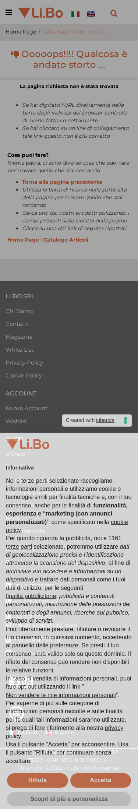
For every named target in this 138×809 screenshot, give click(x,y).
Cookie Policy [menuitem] (24, 375)
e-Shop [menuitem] (15, 453)
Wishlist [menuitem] (16, 421)
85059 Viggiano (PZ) (37, 570)
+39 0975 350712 (33, 586)
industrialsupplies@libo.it (45, 625)
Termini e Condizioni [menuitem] (34, 492)
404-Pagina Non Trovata (76, 31)
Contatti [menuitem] (17, 323)
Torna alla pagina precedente (62, 182)
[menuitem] (77, 10)
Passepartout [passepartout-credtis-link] (85, 805)
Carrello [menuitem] (16, 466)
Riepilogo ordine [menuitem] (28, 479)
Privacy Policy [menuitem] (24, 362)
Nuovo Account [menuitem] (26, 408)
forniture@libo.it (34, 653)
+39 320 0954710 (36, 640)
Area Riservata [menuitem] (25, 531)
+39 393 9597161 (33, 617)
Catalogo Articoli (65, 239)
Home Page (21, 31)
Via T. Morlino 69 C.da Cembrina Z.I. (56, 563)
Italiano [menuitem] (22, 733)
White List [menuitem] (19, 349)
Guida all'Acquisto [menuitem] (30, 505)
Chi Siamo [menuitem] (19, 310)
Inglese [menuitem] (59, 733)
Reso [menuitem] (12, 518)
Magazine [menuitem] (19, 336)
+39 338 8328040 (35, 601)
